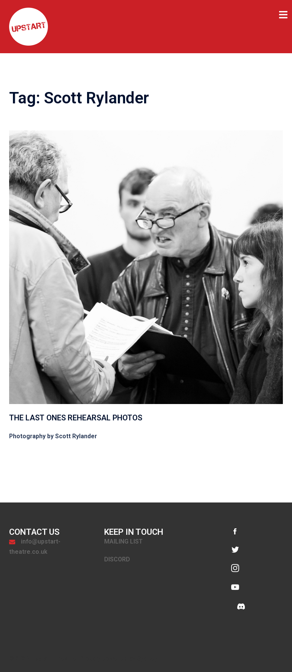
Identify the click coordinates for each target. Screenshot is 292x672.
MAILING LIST (123, 541)
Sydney (147, 658)
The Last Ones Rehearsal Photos (75, 417)
